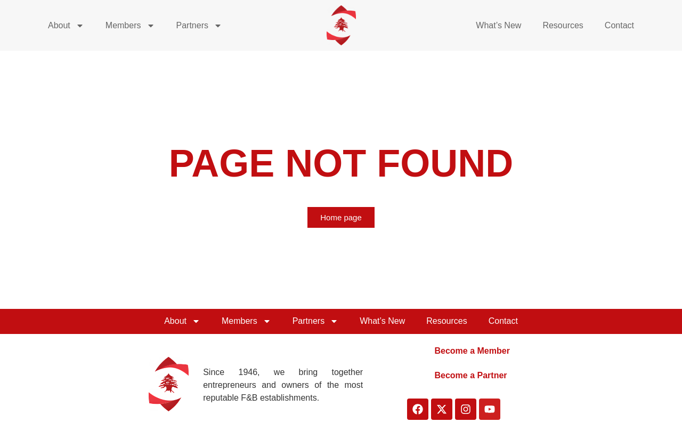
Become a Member (471, 350)
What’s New (498, 25)
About (66, 25)
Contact (619, 25)
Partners (199, 25)
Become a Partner (470, 375)
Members (130, 25)
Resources (562, 25)
